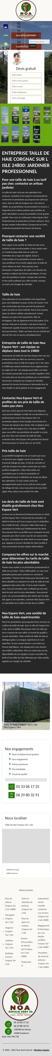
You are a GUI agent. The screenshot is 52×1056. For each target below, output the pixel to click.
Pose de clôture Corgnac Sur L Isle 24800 (9, 904)
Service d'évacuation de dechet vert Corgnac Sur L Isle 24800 (25, 947)
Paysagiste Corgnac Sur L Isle (9, 918)
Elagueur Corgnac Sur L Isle (8, 931)
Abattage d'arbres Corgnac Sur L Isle (9, 958)
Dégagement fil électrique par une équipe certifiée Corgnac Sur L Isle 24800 (42, 936)
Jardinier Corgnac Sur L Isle (8, 944)
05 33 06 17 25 (19, 30)
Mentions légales (42, 1050)
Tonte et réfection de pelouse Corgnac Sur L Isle (25, 905)
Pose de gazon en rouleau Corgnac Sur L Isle (25, 925)
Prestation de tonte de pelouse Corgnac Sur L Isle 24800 (42, 959)
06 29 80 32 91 (19, 49)
